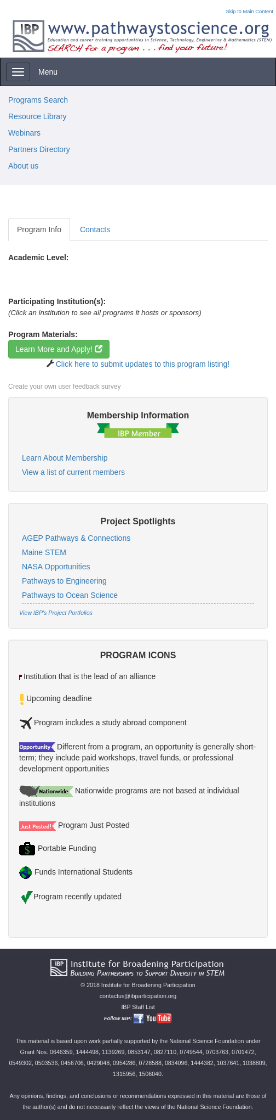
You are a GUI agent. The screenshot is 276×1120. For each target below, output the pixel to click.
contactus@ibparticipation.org (138, 996)
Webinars (24, 132)
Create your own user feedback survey (64, 386)
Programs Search (38, 100)
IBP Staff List (137, 1007)
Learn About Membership (64, 457)
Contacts (95, 229)
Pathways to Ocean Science (70, 595)
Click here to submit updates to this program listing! (142, 364)
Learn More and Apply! (58, 349)
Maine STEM (44, 552)
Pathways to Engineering (64, 580)
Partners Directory (39, 149)
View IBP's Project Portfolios (56, 612)
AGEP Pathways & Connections (76, 538)
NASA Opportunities (56, 566)
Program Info (39, 229)
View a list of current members (73, 472)
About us (23, 165)
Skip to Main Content (249, 11)
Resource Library (37, 116)
